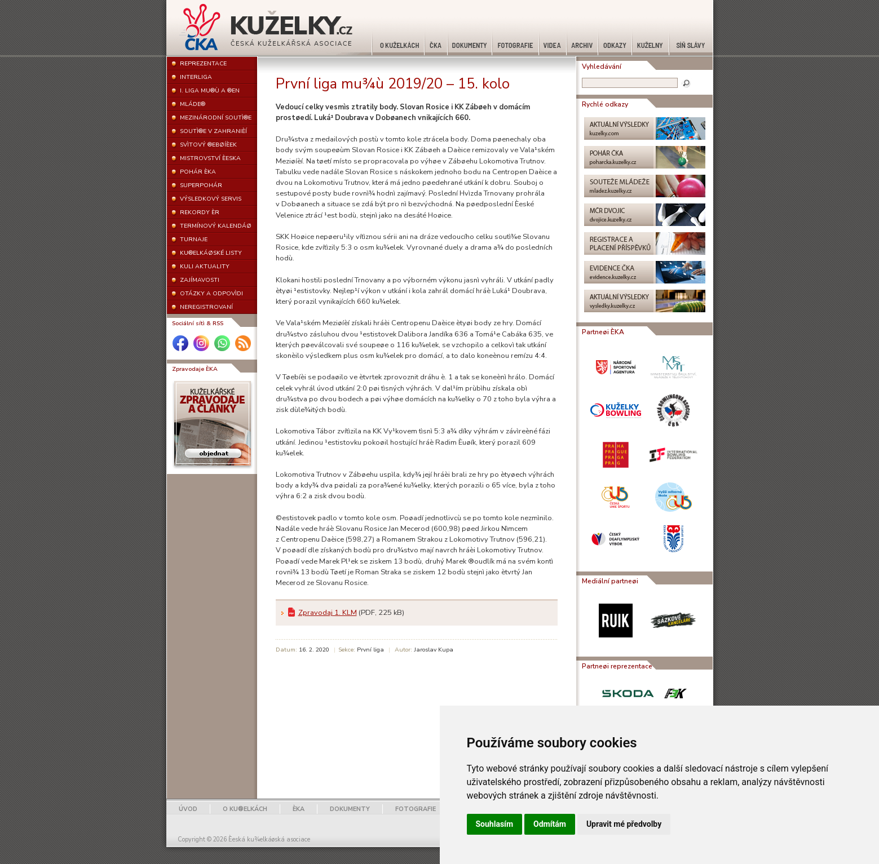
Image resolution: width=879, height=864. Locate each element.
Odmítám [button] (549, 823)
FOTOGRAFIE (415, 809)
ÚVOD (188, 809)
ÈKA (298, 809)
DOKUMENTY (350, 809)
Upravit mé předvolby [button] (623, 823)
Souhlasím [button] (495, 823)
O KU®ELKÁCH (245, 809)
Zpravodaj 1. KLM (327, 613)
